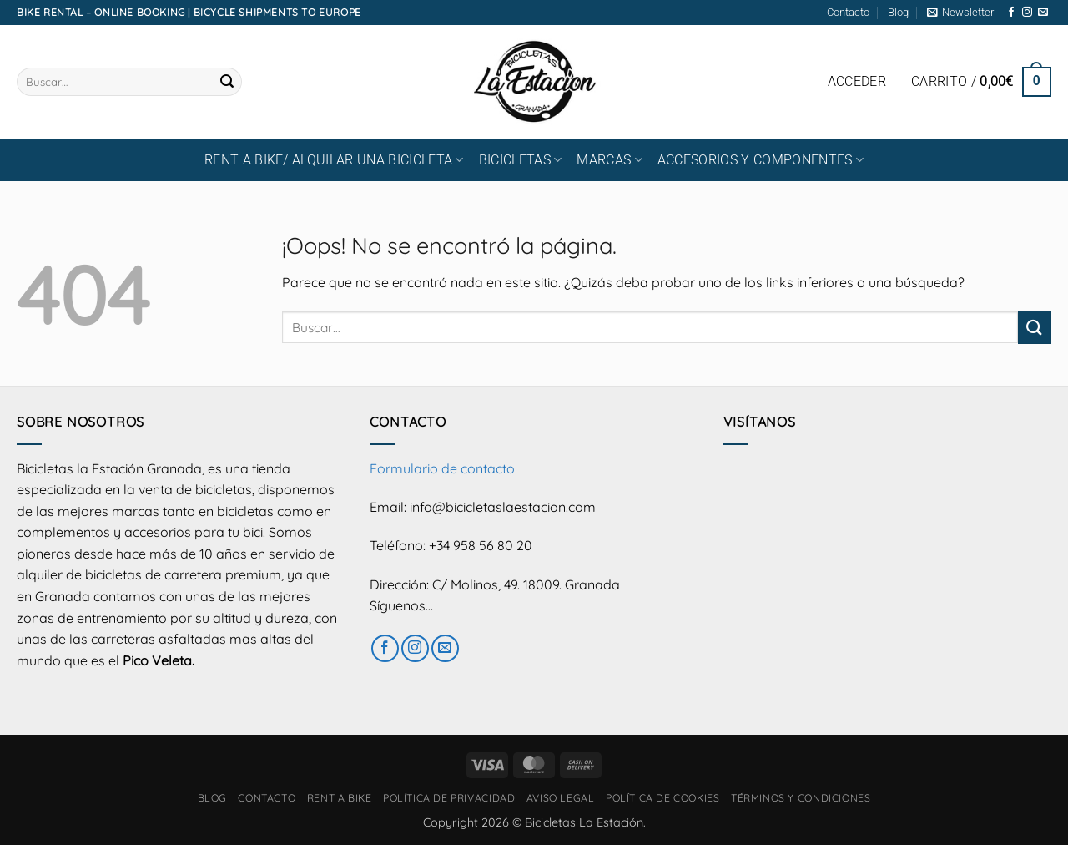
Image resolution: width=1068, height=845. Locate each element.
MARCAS (609, 160)
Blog (898, 12)
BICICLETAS (520, 160)
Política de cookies (663, 798)
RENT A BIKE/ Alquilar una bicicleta (334, 160)
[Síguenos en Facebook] (1011, 12)
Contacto (848, 12)
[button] (960, 12)
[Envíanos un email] (1043, 12)
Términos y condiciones (800, 798)
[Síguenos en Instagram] (1027, 12)
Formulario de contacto (442, 468)
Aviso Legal (560, 798)
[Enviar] (227, 82)
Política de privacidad (449, 798)
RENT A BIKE (339, 798)
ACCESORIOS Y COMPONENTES (760, 160)
